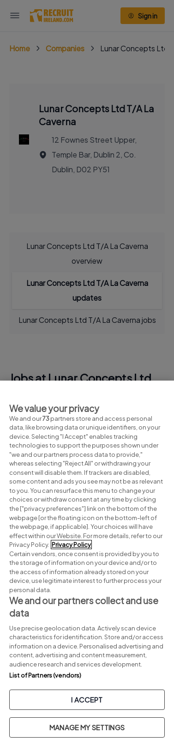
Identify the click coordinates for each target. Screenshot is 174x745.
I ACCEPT (86, 699)
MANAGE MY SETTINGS (87, 727)
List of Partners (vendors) (45, 675)
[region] (87, 563)
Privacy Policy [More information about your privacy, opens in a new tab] (71, 544)
